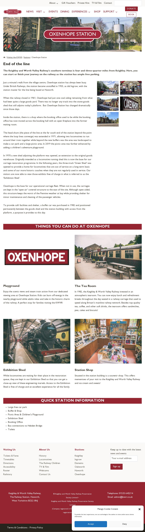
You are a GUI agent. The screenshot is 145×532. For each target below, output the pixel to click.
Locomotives (45, 460)
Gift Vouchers (68, 3)
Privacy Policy (36, 528)
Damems (79, 463)
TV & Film (97, 3)
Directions (8, 463)
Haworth (79, 471)
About (52, 3)
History (42, 456)
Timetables (8, 460)
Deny (124, 524)
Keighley (79, 456)
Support (108, 12)
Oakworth (80, 467)
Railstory (7, 474)
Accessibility (9, 467)
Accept (91, 524)
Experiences (79, 12)
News (29, 12)
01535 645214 (126, 493)
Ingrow (78, 460)
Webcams (44, 471)
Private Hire (83, 3)
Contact (108, 3)
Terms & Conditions (17, 528)
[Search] (128, 3)
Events (53, 12)
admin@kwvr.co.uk (123, 497)
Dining (64, 12)
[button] (139, 509)
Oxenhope (80, 474)
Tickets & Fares (11, 456)
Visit (39, 12)
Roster (6, 471)
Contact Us (44, 474)
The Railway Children (49, 463)
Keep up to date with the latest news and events (125, 454)
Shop (97, 12)
